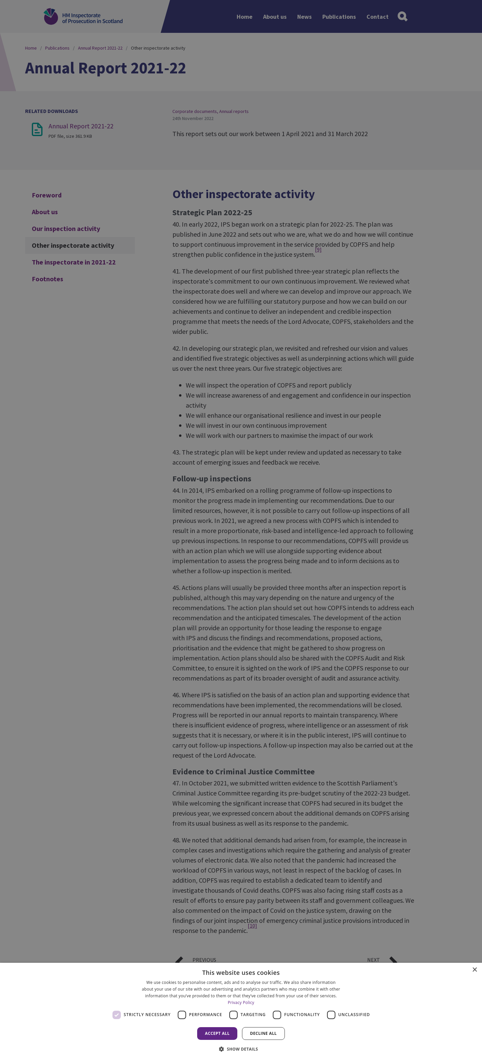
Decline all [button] (263, 1033)
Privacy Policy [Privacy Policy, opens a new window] (241, 1002)
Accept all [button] (217, 1033)
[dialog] (241, 1012)
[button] (241, 1049)
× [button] (474, 969)
